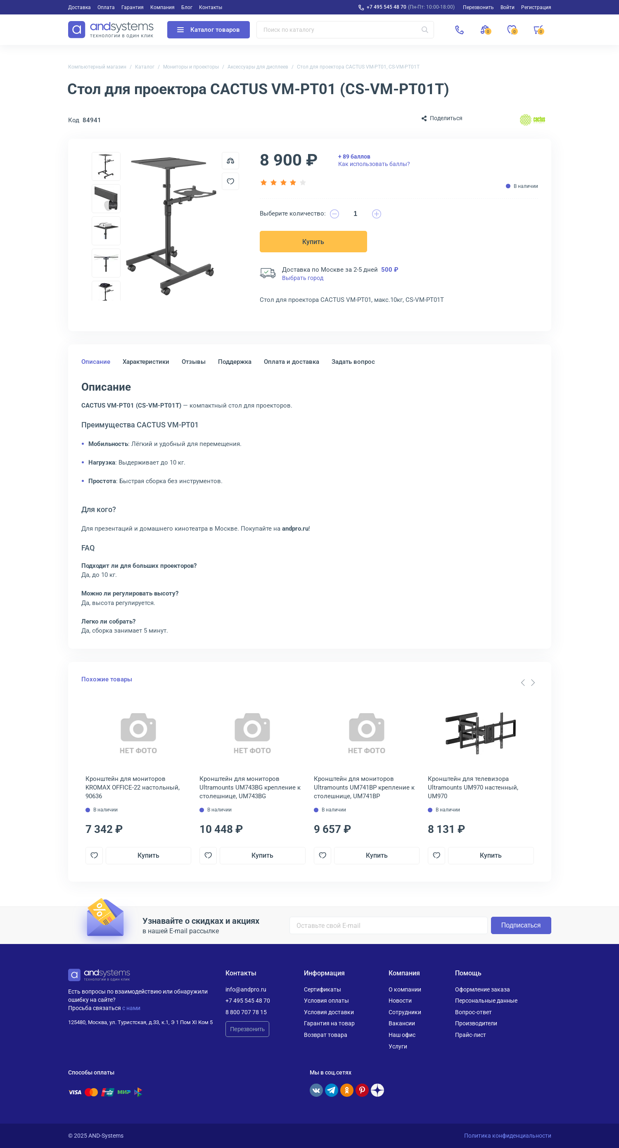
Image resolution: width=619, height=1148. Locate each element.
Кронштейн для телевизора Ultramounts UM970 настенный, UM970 (473, 787)
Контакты (210, 7)
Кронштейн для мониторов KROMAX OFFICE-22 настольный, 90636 (132, 787)
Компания (162, 7)
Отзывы (194, 361)
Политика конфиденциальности (507, 1135)
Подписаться (521, 925)
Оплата (106, 7)
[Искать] (425, 30)
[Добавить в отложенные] (230, 181)
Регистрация (536, 7)
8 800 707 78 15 (246, 1012)
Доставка (79, 7)
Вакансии (402, 1023)
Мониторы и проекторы (191, 67)
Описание (95, 361)
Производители (476, 1023)
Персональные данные (486, 1000)
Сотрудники (405, 1012)
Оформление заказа (482, 989)
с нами (131, 1008)
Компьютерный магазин (97, 67)
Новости (400, 1000)
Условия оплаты (326, 1000)
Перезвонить (247, 1029)
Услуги (398, 1046)
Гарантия (132, 7)
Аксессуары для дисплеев (258, 67)
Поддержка (234, 361)
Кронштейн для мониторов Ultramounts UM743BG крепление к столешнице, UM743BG (250, 787)
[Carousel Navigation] (528, 683)
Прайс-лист (470, 1035)
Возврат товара (325, 1035)
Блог (186, 7)
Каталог (144, 67)
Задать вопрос (353, 361)
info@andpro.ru (245, 989)
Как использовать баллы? (374, 160)
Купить (313, 242)
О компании (405, 989)
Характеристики (146, 361)
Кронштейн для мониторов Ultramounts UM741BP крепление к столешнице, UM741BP (364, 787)
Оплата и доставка (291, 361)
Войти (507, 7)
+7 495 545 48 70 (386, 7)
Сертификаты (322, 989)
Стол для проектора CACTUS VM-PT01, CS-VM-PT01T (358, 67)
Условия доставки (329, 1012)
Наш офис (402, 1035)
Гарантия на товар (329, 1023)
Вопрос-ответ (473, 1012)
